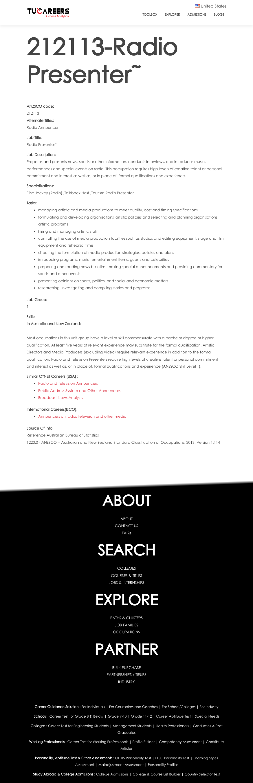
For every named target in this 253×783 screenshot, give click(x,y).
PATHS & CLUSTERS (126, 617)
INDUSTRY (126, 681)
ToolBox (149, 14)
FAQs (126, 533)
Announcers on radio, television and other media (82, 416)
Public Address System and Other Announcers (79, 390)
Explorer (172, 14)
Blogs (219, 14)
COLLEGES (126, 568)
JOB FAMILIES (126, 625)
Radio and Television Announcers (68, 383)
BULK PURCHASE (126, 667)
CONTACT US (126, 525)
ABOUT (126, 518)
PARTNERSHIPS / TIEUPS (126, 674)
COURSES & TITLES (126, 575)
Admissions (197, 14)
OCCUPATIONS (126, 632)
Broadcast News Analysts (60, 397)
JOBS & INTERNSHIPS (126, 582)
